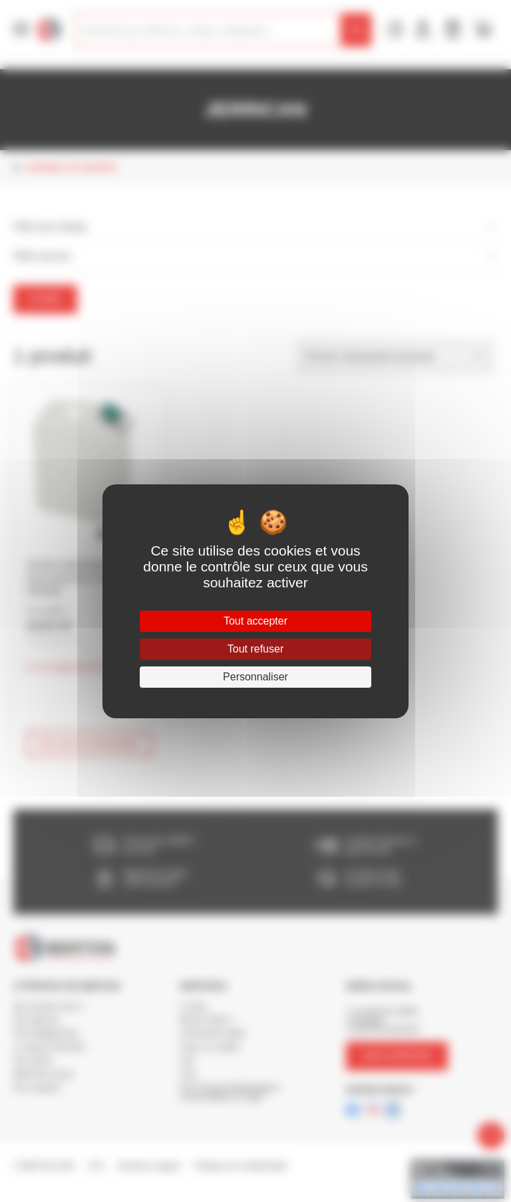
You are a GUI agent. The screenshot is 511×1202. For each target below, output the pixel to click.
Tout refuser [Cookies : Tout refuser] (255, 648)
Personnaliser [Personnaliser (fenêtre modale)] (255, 676)
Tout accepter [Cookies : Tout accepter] (255, 621)
